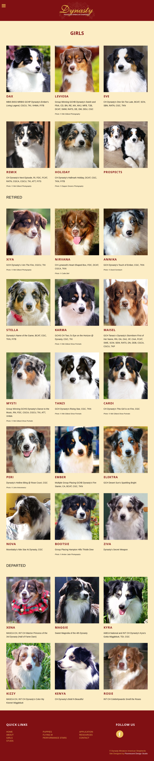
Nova (11, 577)
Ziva (107, 577)
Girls (9, 738)
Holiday (62, 207)
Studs (9, 741)
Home (9, 732)
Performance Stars (55, 738)
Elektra (111, 510)
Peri (10, 510)
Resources (86, 735)
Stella (12, 366)
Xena (10, 660)
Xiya (10, 294)
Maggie (61, 660)
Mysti (11, 440)
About (10, 735)
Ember (60, 510)
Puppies (47, 732)
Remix (11, 207)
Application (86, 732)
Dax (9, 99)
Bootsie (62, 577)
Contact (84, 738)
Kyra (108, 660)
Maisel (110, 366)
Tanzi (60, 440)
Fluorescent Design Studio (136, 753)
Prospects (113, 207)
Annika (110, 294)
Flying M (48, 735)
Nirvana (62, 294)
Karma (61, 366)
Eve (106, 99)
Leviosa (62, 99)
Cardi (109, 440)
